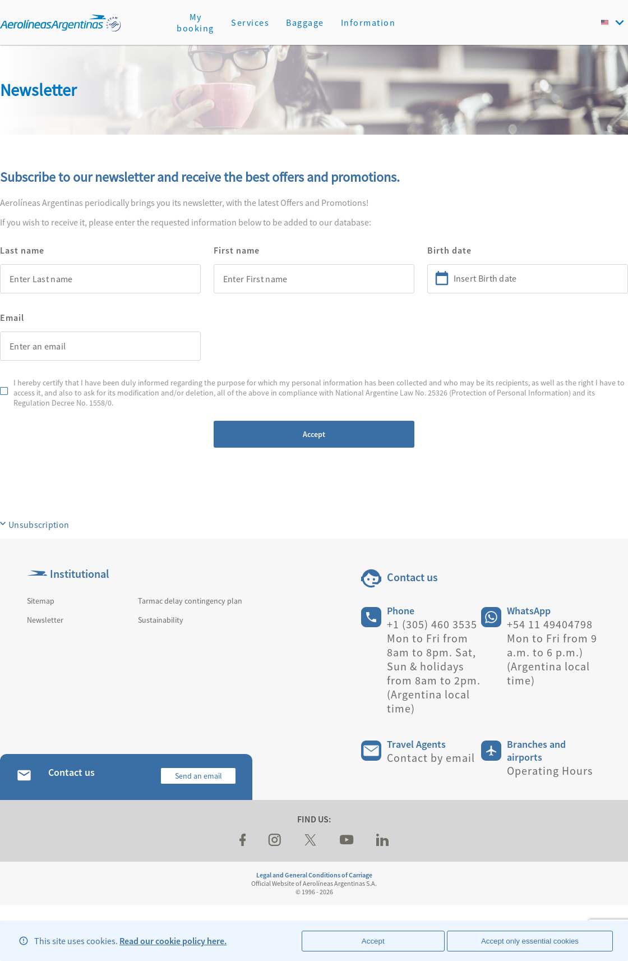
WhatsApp (529, 610)
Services (250, 22)
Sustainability (160, 620)
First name (237, 250)
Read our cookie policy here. (173, 940)
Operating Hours (550, 771)
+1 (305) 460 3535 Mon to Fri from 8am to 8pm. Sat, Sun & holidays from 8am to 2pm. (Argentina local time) (434, 666)
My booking (195, 22)
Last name (22, 250)
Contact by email (431, 758)
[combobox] (100, 278)
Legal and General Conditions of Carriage (314, 875)
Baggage (305, 22)
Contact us (412, 577)
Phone (400, 610)
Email (12, 317)
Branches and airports (536, 751)
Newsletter (45, 620)
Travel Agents (416, 744)
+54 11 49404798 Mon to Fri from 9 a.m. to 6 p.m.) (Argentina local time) (552, 652)
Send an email (198, 776)
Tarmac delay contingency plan (190, 601)
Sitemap (40, 601)
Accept (314, 434)
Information (368, 22)
